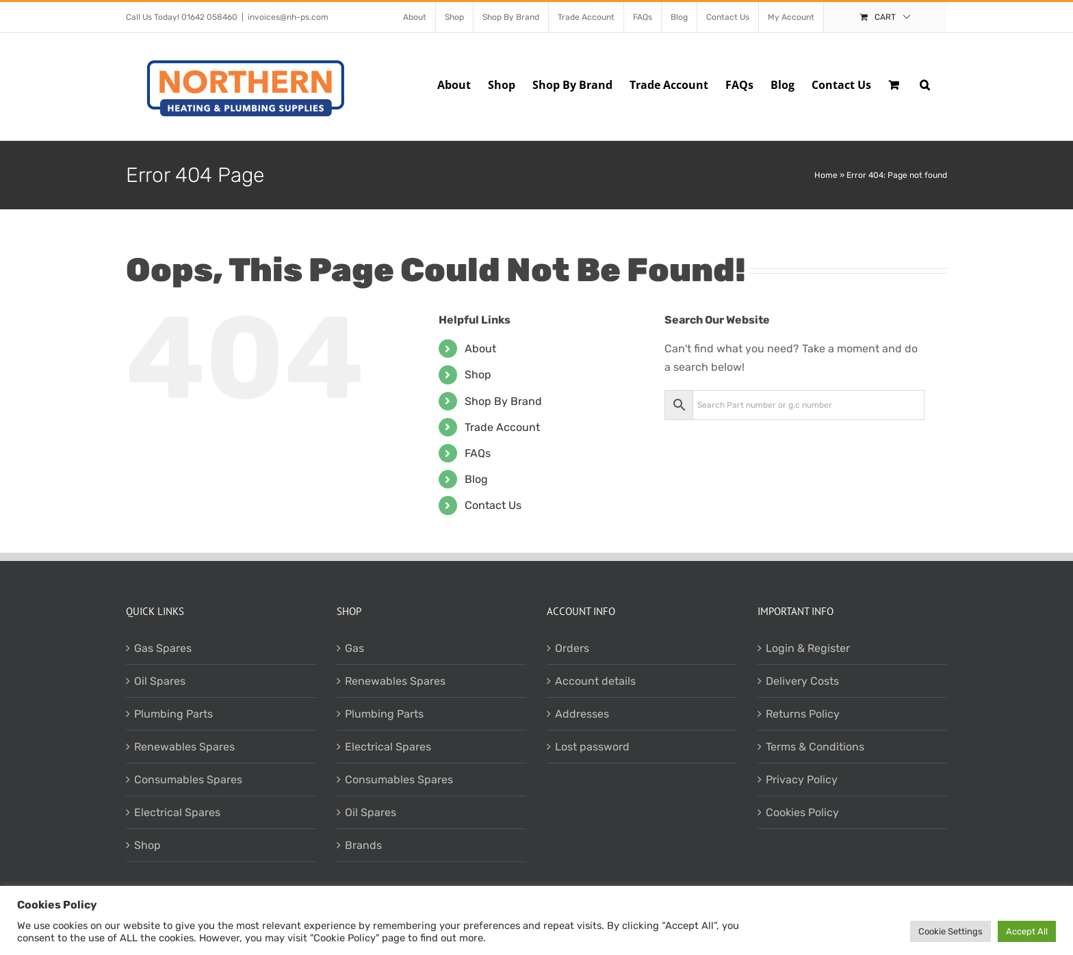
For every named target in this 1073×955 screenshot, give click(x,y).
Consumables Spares (188, 779)
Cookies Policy (802, 812)
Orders (572, 648)
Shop (478, 374)
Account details (595, 681)
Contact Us (493, 505)
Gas (354, 648)
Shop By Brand (503, 401)
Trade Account (502, 427)
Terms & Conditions (815, 746)
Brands (363, 845)
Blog (476, 479)
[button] (925, 83)
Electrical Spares (177, 812)
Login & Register (808, 648)
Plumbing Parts (173, 713)
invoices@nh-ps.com (288, 17)
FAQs (478, 453)
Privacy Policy (802, 779)
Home (826, 175)
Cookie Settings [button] (950, 931)
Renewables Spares (184, 746)
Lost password (592, 746)
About (480, 348)
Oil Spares (159, 681)
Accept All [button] (1027, 931)
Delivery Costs (802, 681)
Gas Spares (163, 648)
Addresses (582, 713)
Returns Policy (803, 713)
